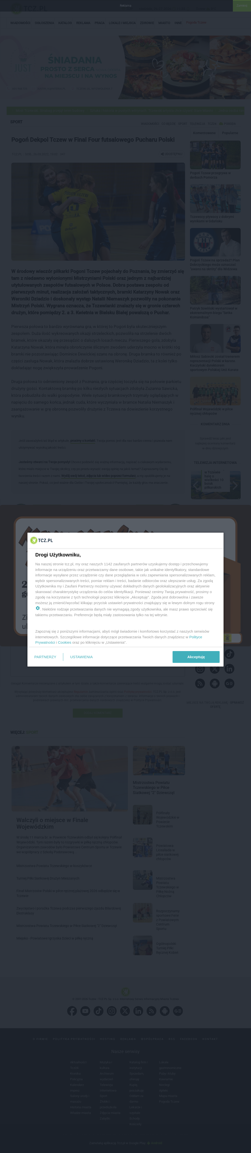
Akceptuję (196, 657)
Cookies (64, 642)
